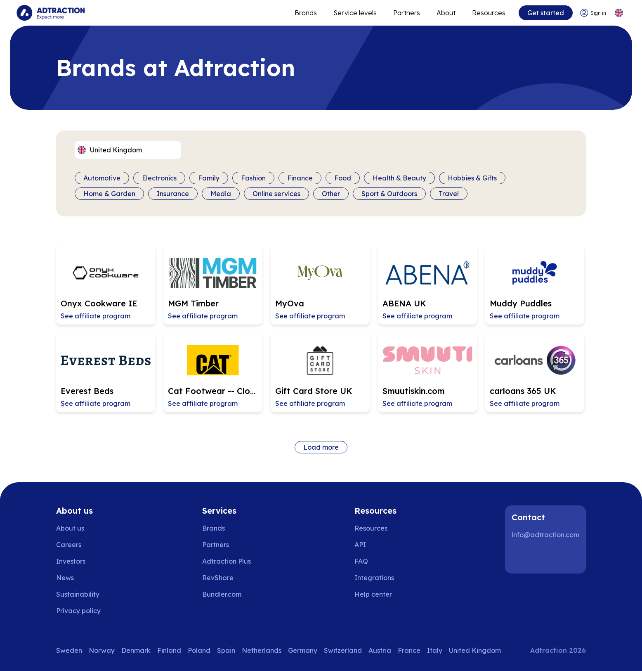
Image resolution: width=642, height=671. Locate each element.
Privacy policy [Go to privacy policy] (78, 611)
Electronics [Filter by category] (159, 178)
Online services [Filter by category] (276, 194)
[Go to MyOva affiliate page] (320, 285)
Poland (199, 650)
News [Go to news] (65, 578)
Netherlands (261, 650)
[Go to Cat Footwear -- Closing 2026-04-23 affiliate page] (212, 372)
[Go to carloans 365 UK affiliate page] (534, 372)
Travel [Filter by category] (449, 194)
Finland (169, 650)
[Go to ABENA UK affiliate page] (427, 285)
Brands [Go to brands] (213, 528)
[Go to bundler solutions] (227, 594)
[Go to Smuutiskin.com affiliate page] (427, 372)
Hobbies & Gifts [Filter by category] (472, 178)
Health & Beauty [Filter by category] (399, 178)
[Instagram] (548, 557)
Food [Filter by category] (342, 178)
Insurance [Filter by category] (173, 194)
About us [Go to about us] (70, 528)
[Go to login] (593, 13)
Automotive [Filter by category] (101, 178)
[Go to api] (379, 545)
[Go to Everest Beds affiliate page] (105, 372)
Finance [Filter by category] (300, 178)
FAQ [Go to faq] (361, 561)
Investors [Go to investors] (70, 561)
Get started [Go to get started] (545, 13)
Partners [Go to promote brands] (406, 13)
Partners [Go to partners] (215, 545)
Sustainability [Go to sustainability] (77, 594)
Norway (102, 650)
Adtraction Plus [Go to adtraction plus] (226, 561)
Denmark (136, 650)
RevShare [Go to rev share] (218, 578)
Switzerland (343, 650)
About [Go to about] (446, 13)
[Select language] (618, 13)
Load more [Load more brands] (321, 447)
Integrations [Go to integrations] (374, 578)
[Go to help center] (379, 594)
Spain (226, 650)
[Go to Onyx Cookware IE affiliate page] (105, 285)
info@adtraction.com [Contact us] (545, 535)
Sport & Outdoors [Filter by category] (389, 194)
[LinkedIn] (521, 557)
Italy (434, 650)
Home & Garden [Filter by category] (109, 194)
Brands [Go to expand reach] (306, 13)
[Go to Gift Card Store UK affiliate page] (320, 372)
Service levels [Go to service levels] (355, 13)
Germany (302, 650)
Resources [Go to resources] (488, 13)
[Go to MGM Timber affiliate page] (212, 285)
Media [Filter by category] (220, 194)
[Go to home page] (51, 13)
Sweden (69, 650)
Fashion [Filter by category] (253, 178)
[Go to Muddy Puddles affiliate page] (534, 285)
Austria (379, 650)
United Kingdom (475, 650)
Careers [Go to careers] (68, 545)
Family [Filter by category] (209, 178)
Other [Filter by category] (331, 194)
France (409, 650)
